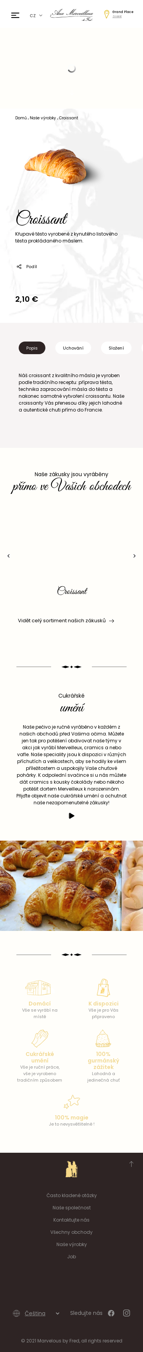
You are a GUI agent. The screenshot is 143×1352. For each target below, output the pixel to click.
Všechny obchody (71, 1232)
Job (71, 1256)
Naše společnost (72, 1207)
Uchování (73, 348)
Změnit (117, 16)
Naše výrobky (71, 1244)
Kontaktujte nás (71, 1220)
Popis (32, 348)
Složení (116, 348)
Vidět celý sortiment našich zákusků (65, 621)
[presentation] (8, 556)
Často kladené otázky (72, 1195)
